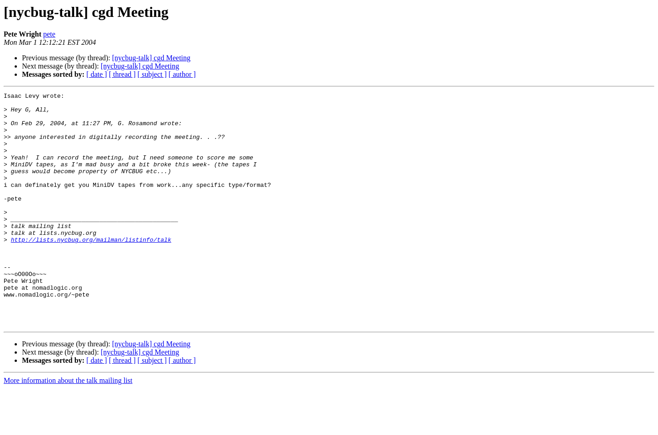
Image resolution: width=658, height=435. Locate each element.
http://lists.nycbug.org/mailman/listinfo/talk (91, 269)
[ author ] (182, 74)
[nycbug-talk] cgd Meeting (151, 58)
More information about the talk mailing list (68, 427)
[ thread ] (122, 74)
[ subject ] (152, 74)
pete (49, 34)
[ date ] (96, 74)
